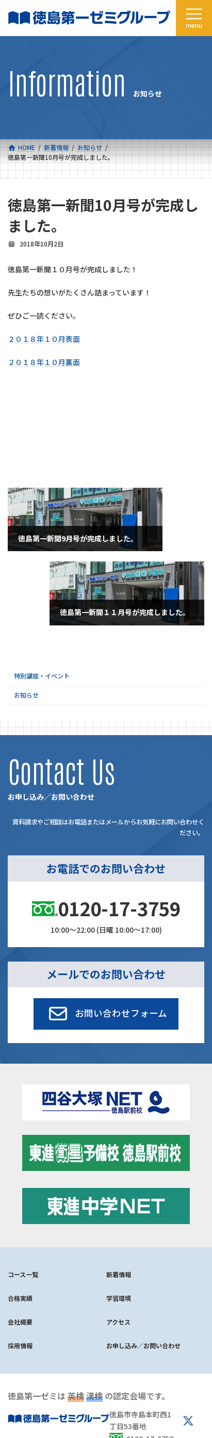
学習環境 (118, 1298)
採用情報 (20, 1345)
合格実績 (20, 1298)
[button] (106, 1013)
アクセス (118, 1321)
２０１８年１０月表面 (44, 339)
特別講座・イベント (42, 675)
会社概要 (20, 1321)
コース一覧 (23, 1274)
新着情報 (118, 1274)
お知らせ (26, 695)
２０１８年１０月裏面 (44, 362)
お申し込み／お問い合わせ (143, 1345)
